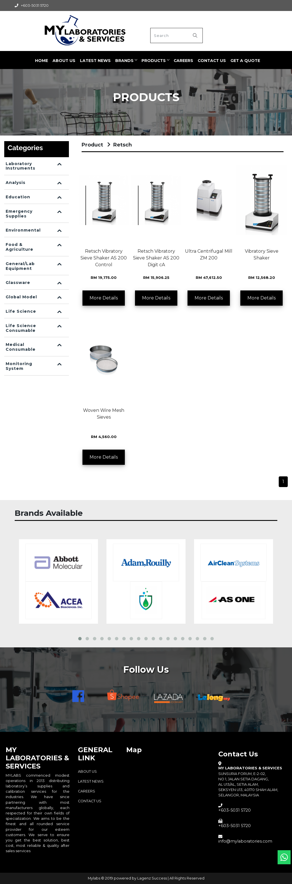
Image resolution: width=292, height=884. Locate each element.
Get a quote (245, 60)
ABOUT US (64, 60)
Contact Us (212, 60)
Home (41, 60)
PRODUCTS (153, 60)
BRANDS (124, 60)
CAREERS (183, 60)
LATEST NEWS (95, 60)
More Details (104, 298)
